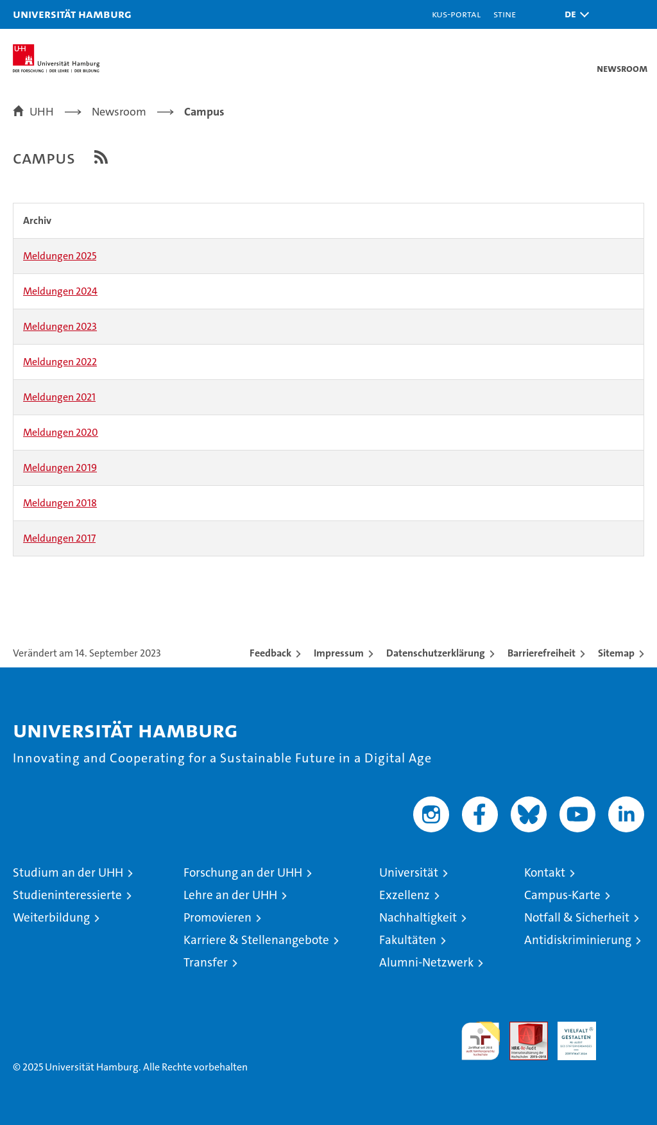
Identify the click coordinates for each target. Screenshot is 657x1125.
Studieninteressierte (67, 895)
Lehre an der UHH (230, 895)
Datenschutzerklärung (435, 653)
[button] (574, 14)
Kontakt (544, 872)
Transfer (205, 962)
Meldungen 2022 (60, 361)
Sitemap (616, 653)
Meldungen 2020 (60, 432)
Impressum (339, 653)
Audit (521, 1028)
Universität (408, 872)
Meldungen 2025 (59, 255)
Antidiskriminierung (577, 940)
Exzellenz (404, 895)
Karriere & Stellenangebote (256, 940)
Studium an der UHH (68, 872)
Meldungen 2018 (60, 503)
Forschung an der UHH (242, 872)
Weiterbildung (51, 917)
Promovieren (217, 917)
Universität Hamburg (72, 14)
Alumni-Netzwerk (426, 962)
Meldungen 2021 (59, 397)
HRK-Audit (570, 1035)
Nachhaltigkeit (418, 917)
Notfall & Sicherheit (576, 917)
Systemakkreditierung (625, 1028)
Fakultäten (407, 940)
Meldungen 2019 (60, 467)
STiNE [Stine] (504, 14)
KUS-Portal (456, 14)
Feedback (270, 653)
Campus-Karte (562, 895)
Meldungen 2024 (60, 291)
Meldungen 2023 (60, 326)
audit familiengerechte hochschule (480, 1041)
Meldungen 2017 (59, 538)
